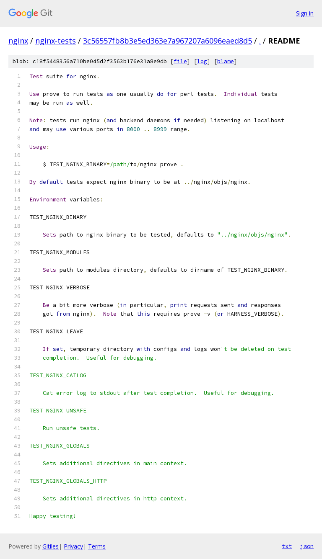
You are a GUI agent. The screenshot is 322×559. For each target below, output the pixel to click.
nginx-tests (55, 41)
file (180, 61)
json (307, 546)
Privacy (73, 546)
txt (287, 546)
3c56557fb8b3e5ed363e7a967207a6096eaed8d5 (167, 41)
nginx (18, 41)
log (202, 61)
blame (225, 61)
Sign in (305, 13)
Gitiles (50, 546)
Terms (97, 546)
